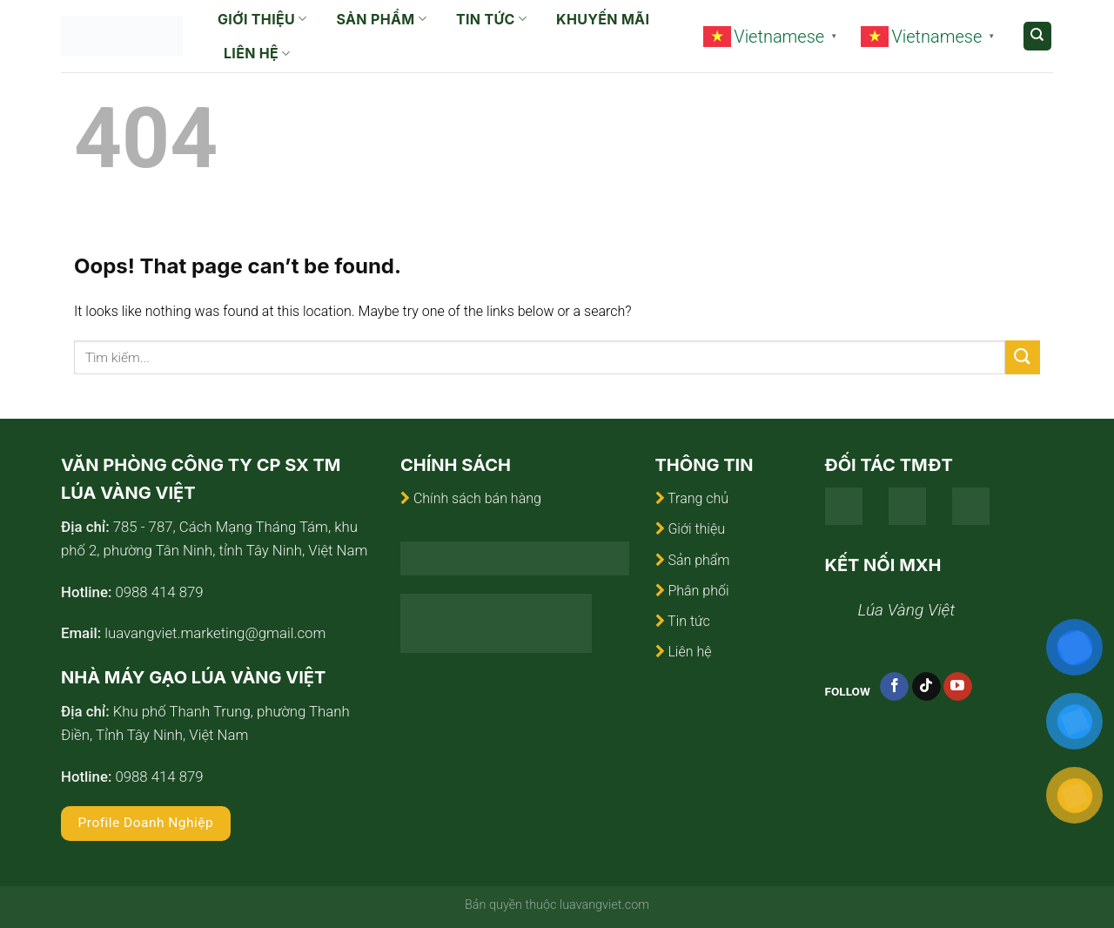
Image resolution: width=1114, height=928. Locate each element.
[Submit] (1022, 357)
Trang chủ (698, 498)
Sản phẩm (381, 19)
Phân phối (698, 590)
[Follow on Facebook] (894, 687)
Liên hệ (257, 53)
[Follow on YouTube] (957, 687)
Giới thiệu (262, 19)
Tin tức (491, 19)
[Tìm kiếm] (1037, 36)
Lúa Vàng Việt (907, 610)
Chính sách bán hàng (477, 498)
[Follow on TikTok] (926, 687)
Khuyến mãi (602, 19)
